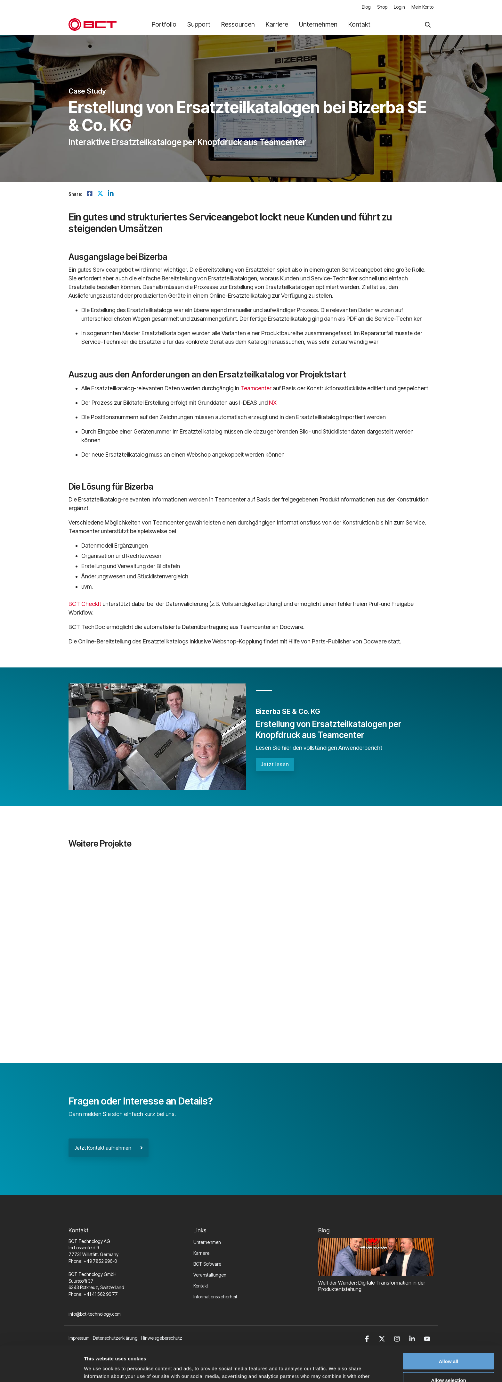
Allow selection (448, 1344)
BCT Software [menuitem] (207, 1264)
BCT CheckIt (85, 603)
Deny (449, 1363)
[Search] (428, 24)
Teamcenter (255, 388)
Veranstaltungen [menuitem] (209, 1275)
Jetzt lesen (275, 764)
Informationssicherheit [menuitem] (215, 1296)
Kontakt (359, 24)
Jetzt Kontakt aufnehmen (108, 1148)
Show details (336, 1369)
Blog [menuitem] (366, 7)
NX (273, 402)
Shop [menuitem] (382, 7)
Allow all (448, 1325)
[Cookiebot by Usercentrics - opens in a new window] (41, 1369)
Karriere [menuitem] (201, 1253)
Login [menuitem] (399, 7)
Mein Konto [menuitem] (422, 7)
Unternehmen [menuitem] (207, 1242)
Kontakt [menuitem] (200, 1285)
